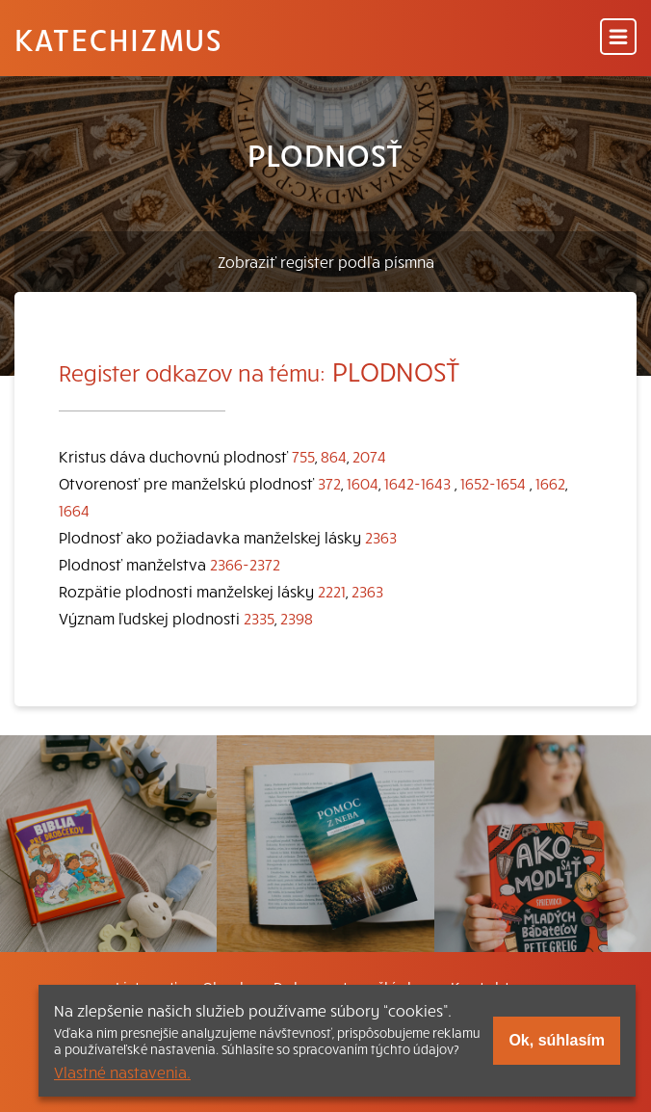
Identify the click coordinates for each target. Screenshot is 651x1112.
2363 (381, 536)
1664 (74, 509)
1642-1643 (417, 482)
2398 (296, 617)
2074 (369, 455)
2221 (332, 590)
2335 (259, 617)
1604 (362, 482)
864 (334, 455)
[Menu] (618, 38)
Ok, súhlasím (556, 1040)
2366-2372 (245, 563)
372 (329, 482)
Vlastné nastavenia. (122, 1071)
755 (303, 455)
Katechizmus (118, 38)
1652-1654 (493, 482)
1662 (550, 482)
